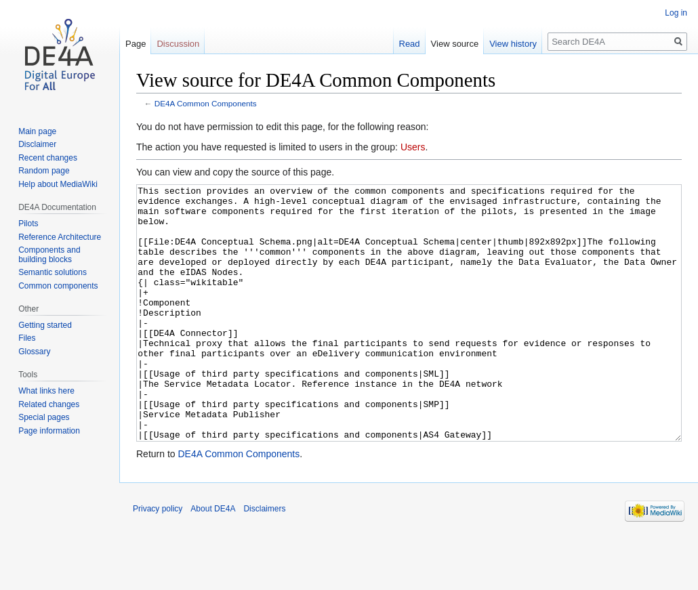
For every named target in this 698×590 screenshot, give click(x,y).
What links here (46, 391)
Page (135, 44)
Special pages (43, 417)
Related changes (48, 404)
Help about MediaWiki (58, 184)
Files (26, 338)
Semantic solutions (52, 272)
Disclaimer (37, 144)
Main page (37, 131)
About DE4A (212, 559)
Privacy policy (157, 559)
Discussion (178, 44)
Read (409, 44)
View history (513, 44)
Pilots (28, 223)
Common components (58, 286)
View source (455, 44)
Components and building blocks (49, 254)
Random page (43, 170)
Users (413, 147)
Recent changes (47, 158)
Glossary (34, 351)
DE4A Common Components (206, 103)
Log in (676, 13)
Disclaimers (264, 559)
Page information (49, 431)
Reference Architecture (59, 237)
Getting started (45, 325)
